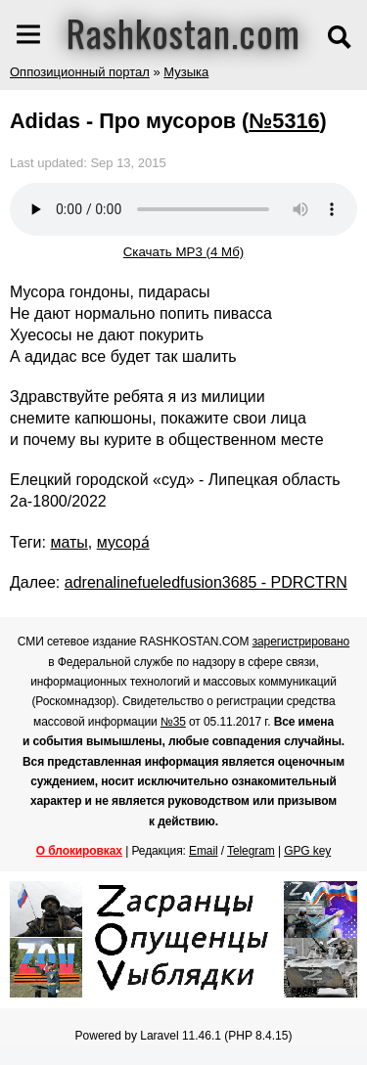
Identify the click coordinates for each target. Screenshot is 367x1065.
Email (203, 851)
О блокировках (79, 851)
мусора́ (123, 542)
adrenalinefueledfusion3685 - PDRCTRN (206, 582)
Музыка (185, 72)
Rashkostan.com (183, 32)
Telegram (251, 851)
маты (68, 542)
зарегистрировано (301, 641)
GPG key (307, 851)
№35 (173, 722)
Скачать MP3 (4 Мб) (184, 251)
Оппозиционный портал (80, 72)
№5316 (284, 121)
